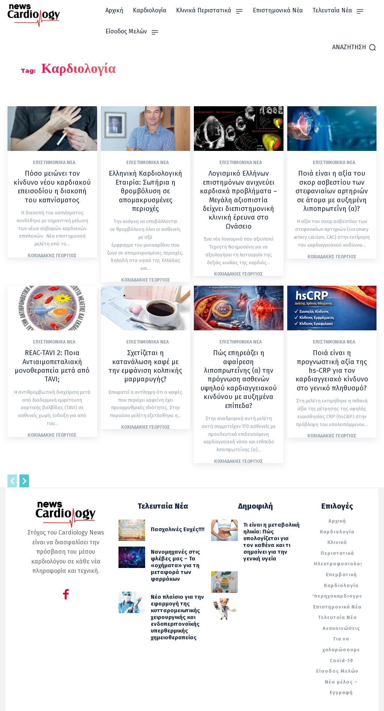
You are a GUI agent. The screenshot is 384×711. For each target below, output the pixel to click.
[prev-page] (12, 454)
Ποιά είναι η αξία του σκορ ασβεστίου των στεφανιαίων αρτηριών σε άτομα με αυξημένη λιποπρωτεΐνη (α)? (332, 188)
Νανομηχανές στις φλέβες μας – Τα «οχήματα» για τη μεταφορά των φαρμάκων (171, 534)
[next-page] (24, 454)
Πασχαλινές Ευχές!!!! (173, 502)
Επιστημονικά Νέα (54, 162)
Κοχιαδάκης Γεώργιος (52, 244)
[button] (354, 47)
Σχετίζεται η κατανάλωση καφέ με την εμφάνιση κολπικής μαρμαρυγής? (145, 347)
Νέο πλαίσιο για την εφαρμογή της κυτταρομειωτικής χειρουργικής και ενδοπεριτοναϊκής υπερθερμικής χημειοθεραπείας (173, 578)
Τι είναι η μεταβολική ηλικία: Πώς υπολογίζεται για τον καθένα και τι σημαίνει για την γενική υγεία (271, 507)
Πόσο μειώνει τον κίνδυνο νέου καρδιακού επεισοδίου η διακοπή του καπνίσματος (52, 180)
